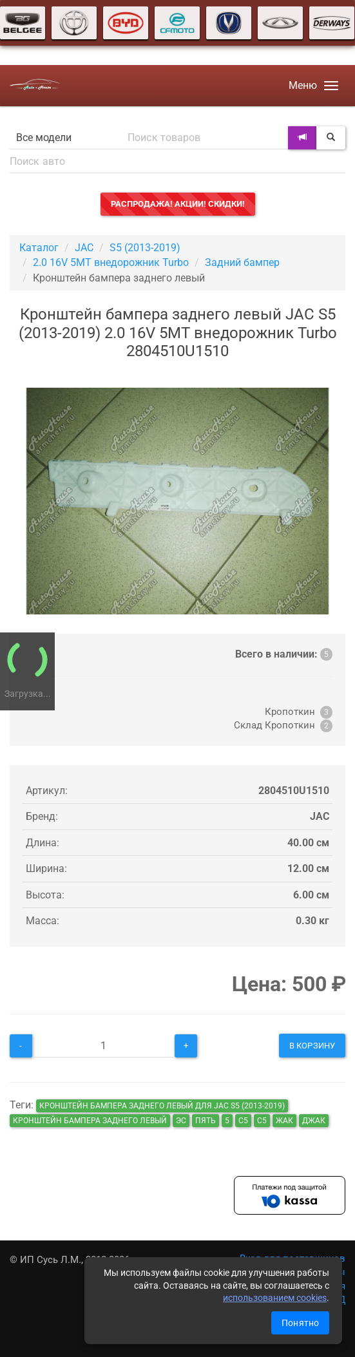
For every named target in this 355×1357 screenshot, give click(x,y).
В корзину (312, 1045)
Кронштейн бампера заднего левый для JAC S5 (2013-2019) (162, 1105)
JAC (84, 248)
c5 (262, 1120)
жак (284, 1120)
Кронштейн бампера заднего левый (90, 1120)
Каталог (39, 248)
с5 (243, 1120)
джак (313, 1120)
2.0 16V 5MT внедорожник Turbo (111, 262)
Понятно (300, 1323)
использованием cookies (275, 1298)
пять (205, 1120)
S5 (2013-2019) (145, 248)
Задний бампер (242, 262)
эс (181, 1120)
